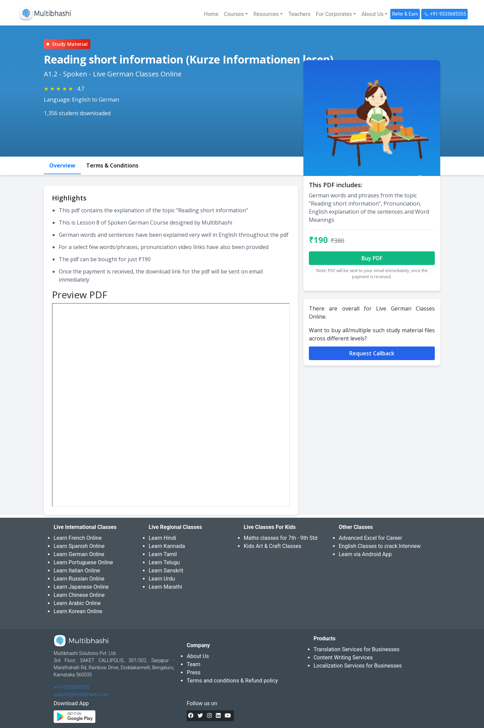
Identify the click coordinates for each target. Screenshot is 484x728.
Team (193, 664)
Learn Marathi (165, 587)
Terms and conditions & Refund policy (232, 680)
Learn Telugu (164, 562)
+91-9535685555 (71, 687)
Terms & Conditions (112, 165)
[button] (236, 14)
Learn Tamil (163, 554)
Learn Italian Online (77, 570)
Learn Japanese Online (81, 587)
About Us (198, 656)
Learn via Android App (365, 554)
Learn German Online (79, 554)
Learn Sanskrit (166, 570)
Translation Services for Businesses (356, 649)
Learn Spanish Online (79, 546)
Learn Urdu (162, 578)
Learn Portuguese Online (83, 562)
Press (193, 672)
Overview (62, 165)
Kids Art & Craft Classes (272, 546)
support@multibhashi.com (81, 694)
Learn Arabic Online (77, 603)
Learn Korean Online (78, 611)
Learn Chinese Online (79, 595)
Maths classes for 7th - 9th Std (280, 538)
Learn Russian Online (79, 578)
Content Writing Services (343, 657)
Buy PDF (372, 258)
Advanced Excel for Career (370, 538)
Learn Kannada (167, 546)
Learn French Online (77, 538)
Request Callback (371, 353)
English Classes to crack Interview (380, 546)
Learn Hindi (162, 538)
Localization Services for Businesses (358, 665)
